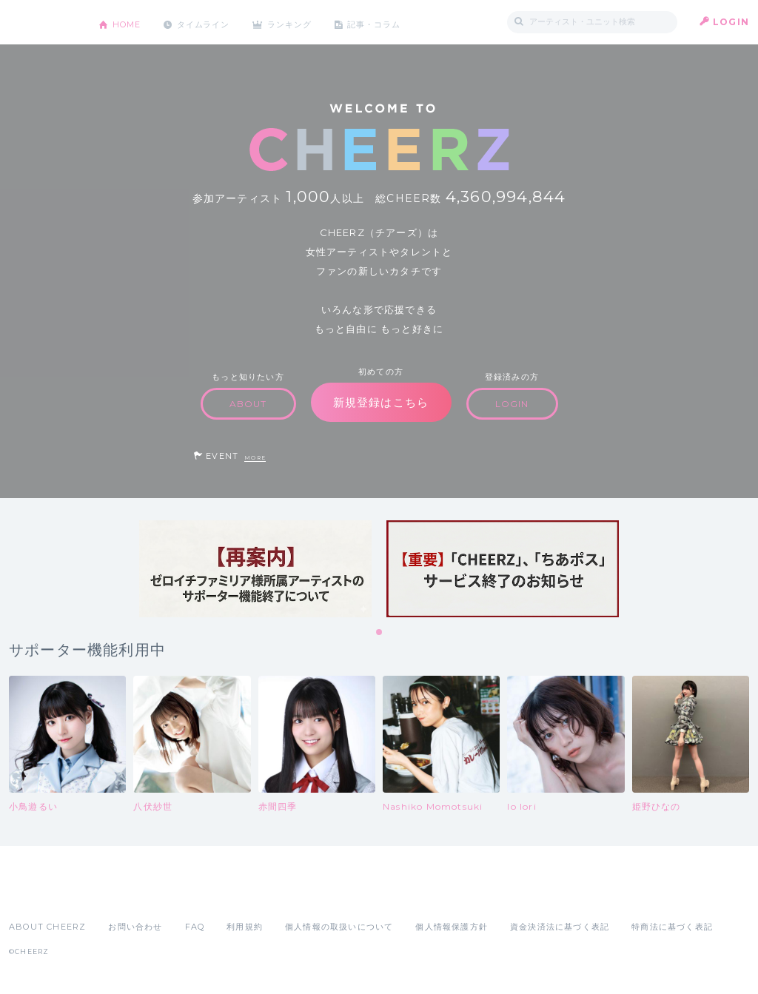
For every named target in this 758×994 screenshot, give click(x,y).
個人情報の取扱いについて (339, 926)
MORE (255, 457)
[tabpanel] (255, 568)
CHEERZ (42, 22)
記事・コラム (395, 21)
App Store (43, 894)
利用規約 (245, 926)
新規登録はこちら (381, 402)
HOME (129, 21)
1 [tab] (379, 633)
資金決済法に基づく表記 (559, 926)
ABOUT (248, 403)
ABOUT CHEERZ (47, 926)
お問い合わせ (135, 926)
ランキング (305, 21)
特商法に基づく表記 (672, 926)
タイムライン (212, 21)
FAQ (195, 926)
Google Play (121, 894)
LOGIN (731, 21)
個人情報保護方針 (451, 926)
